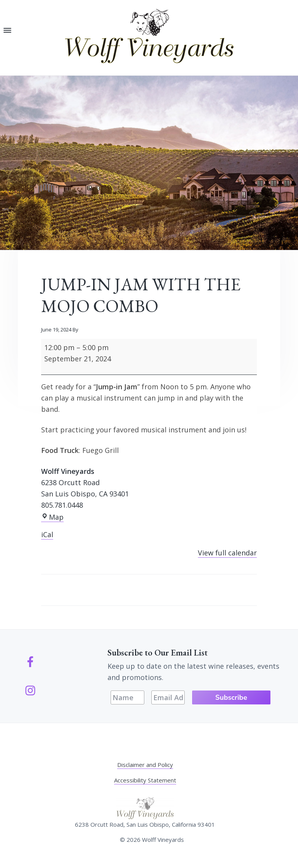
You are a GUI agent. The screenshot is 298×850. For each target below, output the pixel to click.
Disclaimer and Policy (145, 764)
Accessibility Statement (145, 780)
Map (52, 517)
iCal (47, 534)
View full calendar (227, 552)
